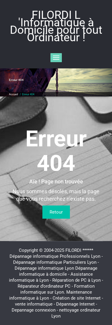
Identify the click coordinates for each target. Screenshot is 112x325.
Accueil (13, 94)
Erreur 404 (28, 94)
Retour (56, 212)
